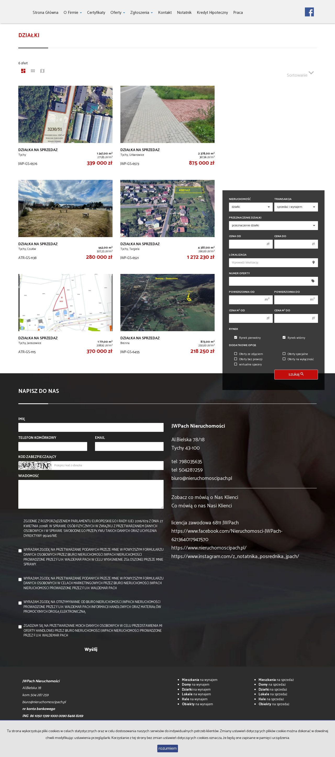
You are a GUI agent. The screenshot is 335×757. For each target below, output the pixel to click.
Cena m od (237, 311)
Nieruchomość (240, 199)
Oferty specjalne (295, 354)
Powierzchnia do (287, 292)
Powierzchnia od (242, 292)
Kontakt (165, 12)
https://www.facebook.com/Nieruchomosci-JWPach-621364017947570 (226, 535)
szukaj (296, 374)
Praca (238, 12)
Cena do (280, 236)
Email (100, 438)
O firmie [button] (73, 12)
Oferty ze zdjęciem (248, 354)
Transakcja (283, 199)
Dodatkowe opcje (242, 345)
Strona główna (45, 12)
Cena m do (282, 311)
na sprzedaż (276, 680)
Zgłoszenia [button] (141, 12)
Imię (21, 419)
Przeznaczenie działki (245, 218)
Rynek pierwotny (247, 338)
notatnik (184, 12)
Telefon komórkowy (37, 438)
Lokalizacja (238, 255)
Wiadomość (28, 476)
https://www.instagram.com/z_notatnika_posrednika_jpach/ (235, 556)
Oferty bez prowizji (248, 359)
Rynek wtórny (294, 338)
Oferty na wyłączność (298, 359)
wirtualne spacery (248, 364)
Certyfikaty (96, 12)
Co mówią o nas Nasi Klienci (201, 506)
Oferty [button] (117, 12)
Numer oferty (239, 274)
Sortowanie (300, 73)
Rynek (233, 329)
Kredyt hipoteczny (212, 12)
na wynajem (199, 680)
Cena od (235, 236)
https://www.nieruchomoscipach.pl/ (209, 548)
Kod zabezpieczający (37, 457)
